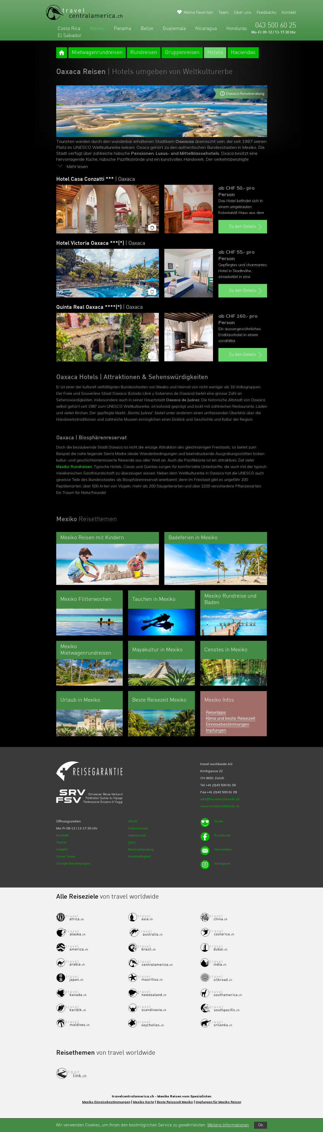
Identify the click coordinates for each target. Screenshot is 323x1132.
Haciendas (243, 52)
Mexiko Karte (143, 1102)
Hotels (215, 52)
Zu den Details (246, 227)
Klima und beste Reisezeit (230, 718)
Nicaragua (206, 28)
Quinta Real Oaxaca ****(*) (99, 307)
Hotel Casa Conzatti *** (95, 179)
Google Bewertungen (73, 863)
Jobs (131, 842)
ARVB (132, 821)
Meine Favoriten (198, 13)
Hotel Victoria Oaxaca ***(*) (100, 243)
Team (223, 13)
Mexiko (97, 28)
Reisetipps (216, 712)
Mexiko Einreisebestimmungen (106, 1102)
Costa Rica (69, 28)
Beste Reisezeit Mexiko (175, 1102)
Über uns (242, 13)
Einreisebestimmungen (227, 724)
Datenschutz (138, 828)
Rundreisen (143, 52)
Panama (122, 28)
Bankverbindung (141, 849)
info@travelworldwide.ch (219, 799)
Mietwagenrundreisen (97, 52)
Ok (260, 1125)
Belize (147, 28)
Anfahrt (62, 849)
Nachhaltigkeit (139, 856)
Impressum (137, 835)
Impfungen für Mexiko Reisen (218, 1102)
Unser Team (65, 856)
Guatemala (174, 28)
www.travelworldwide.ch (219, 806)
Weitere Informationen (228, 1125)
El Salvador (69, 35)
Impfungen (216, 730)
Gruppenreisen (182, 52)
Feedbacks (267, 13)
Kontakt (289, 13)
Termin (61, 842)
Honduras (236, 28)
